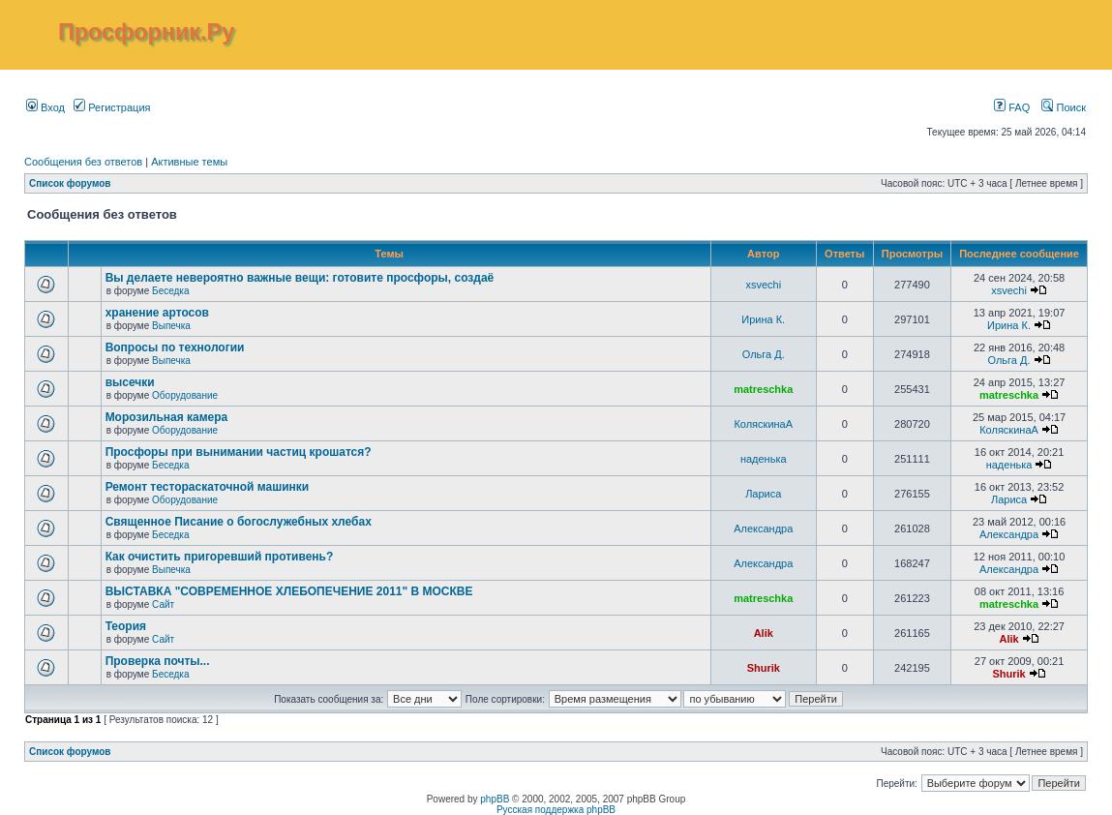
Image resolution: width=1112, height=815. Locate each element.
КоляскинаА (763, 424)
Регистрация (112, 107)
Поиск (1063, 107)
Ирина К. (763, 319)
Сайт (163, 604)
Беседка (170, 291)
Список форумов (70, 183)
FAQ (1012, 107)
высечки (130, 382)
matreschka (763, 389)
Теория (125, 626)
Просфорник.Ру (146, 32)
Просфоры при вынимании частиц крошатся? (238, 452)
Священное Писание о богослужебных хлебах (238, 521)
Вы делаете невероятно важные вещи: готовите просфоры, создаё (300, 278)
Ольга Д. (763, 354)
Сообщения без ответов (83, 161)
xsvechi (763, 284)
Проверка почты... (157, 661)
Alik (763, 633)
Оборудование (185, 395)
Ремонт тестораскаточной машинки (207, 487)
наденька (763, 459)
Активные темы (189, 161)
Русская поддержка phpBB (556, 809)
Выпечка (171, 325)
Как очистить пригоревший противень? (219, 556)
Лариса (763, 493)
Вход (45, 107)
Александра (763, 528)
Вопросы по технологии (175, 347)
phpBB (494, 799)
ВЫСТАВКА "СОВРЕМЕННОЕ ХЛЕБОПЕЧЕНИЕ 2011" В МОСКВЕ (289, 591)
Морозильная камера (166, 417)
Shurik (763, 668)
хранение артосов (157, 312)
